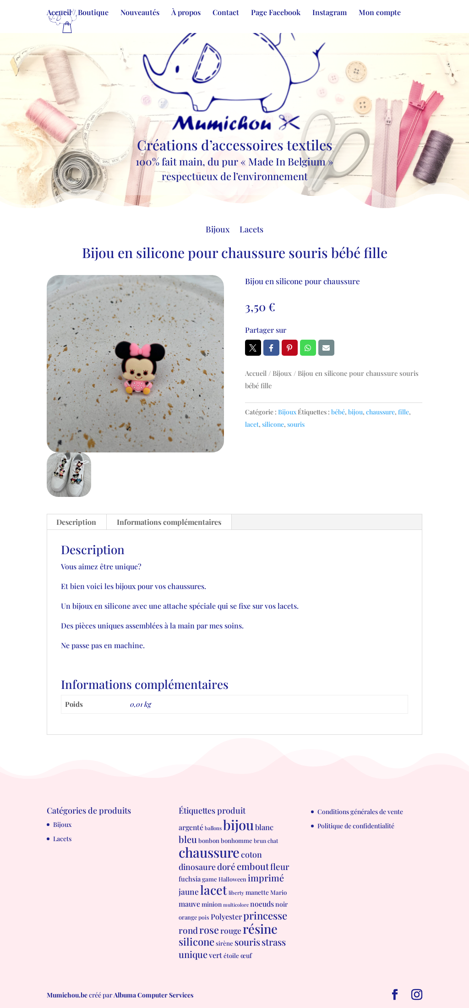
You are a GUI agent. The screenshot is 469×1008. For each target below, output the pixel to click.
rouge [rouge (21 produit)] (230, 930)
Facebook (271, 348)
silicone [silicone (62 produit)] (196, 941)
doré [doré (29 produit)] (226, 866)
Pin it (290, 348)
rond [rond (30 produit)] (188, 930)
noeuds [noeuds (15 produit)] (262, 904)
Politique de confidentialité (355, 825)
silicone (273, 424)
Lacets (251, 230)
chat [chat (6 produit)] (272, 840)
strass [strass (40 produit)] (274, 942)
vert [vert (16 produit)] (215, 955)
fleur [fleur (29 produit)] (279, 866)
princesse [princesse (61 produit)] (265, 915)
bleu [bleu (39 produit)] (188, 839)
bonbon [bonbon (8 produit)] (208, 840)
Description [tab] (76, 522)
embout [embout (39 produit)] (253, 866)
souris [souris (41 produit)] (247, 942)
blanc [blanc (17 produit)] (264, 827)
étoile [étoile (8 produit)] (231, 955)
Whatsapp (308, 348)
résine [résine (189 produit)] (260, 928)
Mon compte (380, 13)
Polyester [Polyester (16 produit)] (226, 916)
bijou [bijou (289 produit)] (238, 824)
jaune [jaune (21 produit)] (189, 891)
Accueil (256, 373)
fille (403, 412)
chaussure (380, 412)
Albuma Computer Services (153, 995)
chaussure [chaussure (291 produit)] (209, 852)
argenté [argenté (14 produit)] (191, 827)
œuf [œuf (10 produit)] (246, 955)
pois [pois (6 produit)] (203, 917)
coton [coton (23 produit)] (251, 854)
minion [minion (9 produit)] (212, 904)
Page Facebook (275, 13)
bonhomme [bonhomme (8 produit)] (236, 840)
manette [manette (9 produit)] (257, 892)
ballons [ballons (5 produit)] (213, 828)
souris (296, 424)
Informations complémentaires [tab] (169, 522)
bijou (355, 412)
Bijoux (217, 230)
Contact (226, 13)
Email (326, 348)
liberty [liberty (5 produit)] (236, 892)
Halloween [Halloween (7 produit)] (232, 879)
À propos (186, 13)
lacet (252, 424)
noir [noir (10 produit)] (281, 904)
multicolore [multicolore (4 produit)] (236, 904)
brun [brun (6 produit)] (260, 840)
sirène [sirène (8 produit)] (224, 943)
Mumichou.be (67, 995)
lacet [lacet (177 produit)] (213, 889)
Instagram (329, 13)
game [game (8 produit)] (209, 879)
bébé (338, 412)
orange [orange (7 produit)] (188, 917)
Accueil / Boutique (78, 13)
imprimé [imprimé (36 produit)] (266, 878)
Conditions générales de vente (360, 811)
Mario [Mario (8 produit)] (278, 892)
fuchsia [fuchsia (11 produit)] (190, 878)
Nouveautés (139, 13)
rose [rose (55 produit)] (209, 929)
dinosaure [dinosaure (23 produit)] (197, 866)
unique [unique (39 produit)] (193, 954)
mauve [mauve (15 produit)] (189, 904)
